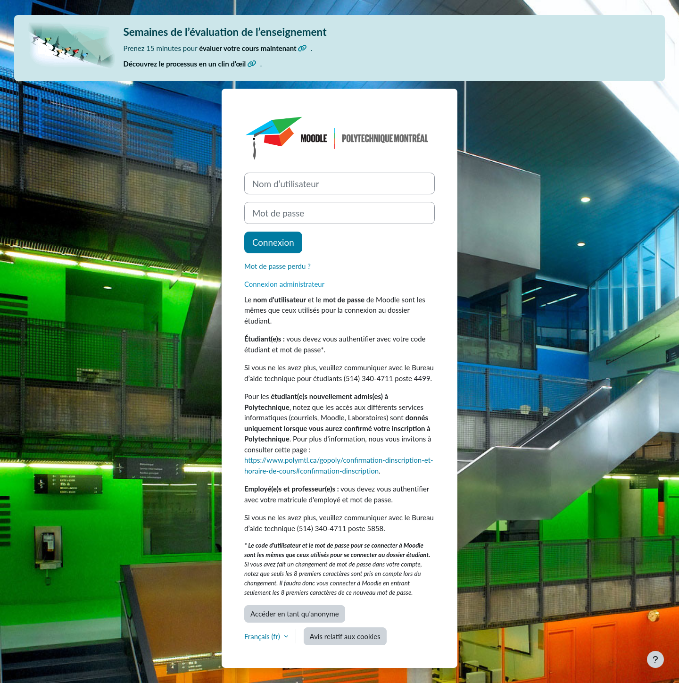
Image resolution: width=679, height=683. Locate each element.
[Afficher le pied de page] (655, 659)
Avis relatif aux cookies (345, 636)
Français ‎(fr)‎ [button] (263, 636)
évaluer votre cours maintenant (253, 48)
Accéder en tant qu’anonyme (294, 613)
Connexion (273, 242)
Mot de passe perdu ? (277, 266)
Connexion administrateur (284, 284)
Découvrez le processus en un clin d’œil (190, 63)
